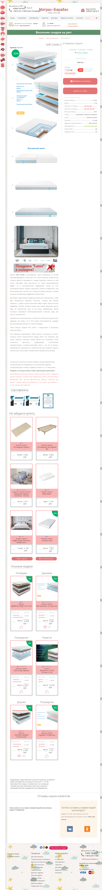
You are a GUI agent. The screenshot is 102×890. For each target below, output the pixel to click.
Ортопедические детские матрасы (22, 374)
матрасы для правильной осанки (34, 377)
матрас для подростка (22, 385)
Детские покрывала (38, 881)
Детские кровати (37, 883)
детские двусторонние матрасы (35, 379)
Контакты (80, 18)
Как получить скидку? (58, 848)
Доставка (54, 18)
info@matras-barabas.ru (90, 859)
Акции (12, 18)
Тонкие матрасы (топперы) (40, 859)
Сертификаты (34, 18)
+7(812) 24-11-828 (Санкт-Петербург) (27, 11)
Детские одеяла (36, 875)
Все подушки (22, 559)
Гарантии (45, 18)
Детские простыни (37, 865)
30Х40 (45, 502)
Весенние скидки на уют (54, 32)
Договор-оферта (13, 857)
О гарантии (73, 49)
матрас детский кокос (42, 374)
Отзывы (90, 49)
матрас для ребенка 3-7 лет (32, 382)
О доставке (82, 49)
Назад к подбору (81, 53)
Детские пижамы (37, 867)
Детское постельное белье (40, 862)
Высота (26, 612)
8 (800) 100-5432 (19, 8)
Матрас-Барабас (13, 854)
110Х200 (20, 549)
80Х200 (19, 455)
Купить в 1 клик (80, 91)
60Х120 (81, 62)
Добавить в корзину (80, 81)
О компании (22, 18)
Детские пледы (36, 878)
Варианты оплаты (67, 18)
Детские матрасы (37, 857)
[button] (20, 443)
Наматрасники (36, 870)
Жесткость (15, 612)
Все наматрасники (46, 559)
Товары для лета (37, 886)
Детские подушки (37, 873)
